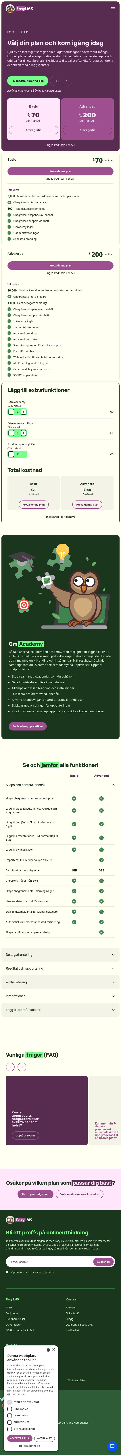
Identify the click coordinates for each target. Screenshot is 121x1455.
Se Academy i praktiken (28, 726)
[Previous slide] (10, 1067)
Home (11, 31)
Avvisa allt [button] (44, 1438)
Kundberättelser (15, 1319)
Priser (9, 1307)
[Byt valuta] (61, 81)
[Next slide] (22, 1067)
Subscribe (103, 1261)
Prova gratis (33, 130)
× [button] (53, 1349)
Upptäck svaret (25, 1135)
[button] (31, 1446)
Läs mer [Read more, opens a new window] (21, 1394)
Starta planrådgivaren (35, 1194)
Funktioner (12, 1313)
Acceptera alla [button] (20, 1438)
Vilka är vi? (72, 1313)
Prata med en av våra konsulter (80, 1194)
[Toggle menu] (113, 9)
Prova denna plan (60, 171)
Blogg (69, 1319)
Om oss (71, 1307)
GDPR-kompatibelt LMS (20, 1330)
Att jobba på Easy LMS (79, 1324)
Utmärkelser (13, 1324)
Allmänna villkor (76, 1380)
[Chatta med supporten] (112, 1446)
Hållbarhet (72, 1330)
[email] (60, 1261)
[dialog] (31, 1398)
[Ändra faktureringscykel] (27, 81)
